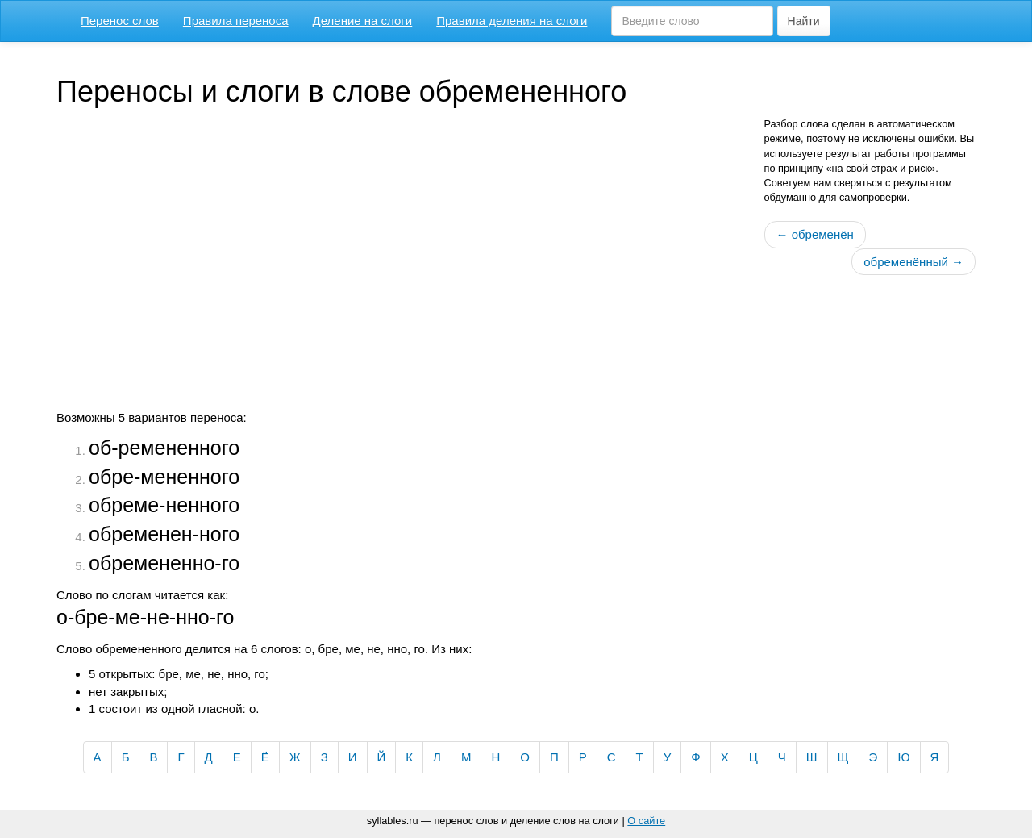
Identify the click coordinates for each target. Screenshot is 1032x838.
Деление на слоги (363, 20)
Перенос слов (120, 20)
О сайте (646, 821)
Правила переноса (236, 20)
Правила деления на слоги (511, 20)
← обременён (815, 234)
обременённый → (913, 262)
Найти (804, 21)
